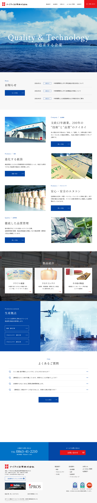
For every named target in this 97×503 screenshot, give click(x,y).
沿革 (71, 472)
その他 (57, 474)
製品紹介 (48, 4)
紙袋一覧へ (15, 173)
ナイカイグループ (74, 477)
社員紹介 (79, 4)
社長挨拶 (72, 474)
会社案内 (55, 4)
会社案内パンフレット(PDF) (15, 478)
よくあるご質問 (71, 4)
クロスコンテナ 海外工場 (13, 335)
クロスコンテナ (60, 472)
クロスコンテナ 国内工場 (13, 342)
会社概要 (72, 469)
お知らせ (62, 4)
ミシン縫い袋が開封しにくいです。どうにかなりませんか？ (31, 372)
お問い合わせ (90, 4)
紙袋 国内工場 (10, 328)
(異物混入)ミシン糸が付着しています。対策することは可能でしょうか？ (35, 378)
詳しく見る (61, 144)
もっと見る (15, 93)
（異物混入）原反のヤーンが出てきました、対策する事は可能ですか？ (35, 390)
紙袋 (57, 469)
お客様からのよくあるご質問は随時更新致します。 (28, 384)
